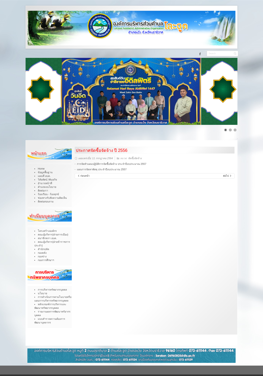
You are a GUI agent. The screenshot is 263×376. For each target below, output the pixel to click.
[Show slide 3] (235, 129)
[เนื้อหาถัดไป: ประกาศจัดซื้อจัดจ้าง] (227, 176)
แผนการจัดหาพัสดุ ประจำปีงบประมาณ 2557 (102, 169)
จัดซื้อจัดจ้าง (135, 158)
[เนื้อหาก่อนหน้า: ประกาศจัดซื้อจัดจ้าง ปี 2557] (83, 176)
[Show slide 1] (225, 129)
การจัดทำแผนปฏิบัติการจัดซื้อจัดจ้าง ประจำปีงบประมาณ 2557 (111, 163)
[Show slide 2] (230, 129)
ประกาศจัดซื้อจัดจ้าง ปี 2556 (101, 150)
